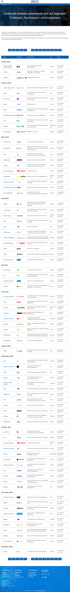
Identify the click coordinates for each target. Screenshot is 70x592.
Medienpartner (17, 575)
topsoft (4, 350)
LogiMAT (5, 165)
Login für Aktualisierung (19, 576)
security (5, 410)
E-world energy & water (8, 87)
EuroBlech (5, 475)
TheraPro (5, 72)
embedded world (7, 131)
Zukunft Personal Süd (8, 259)
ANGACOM (6, 313)
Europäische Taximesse (8, 497)
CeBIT (4, 302)
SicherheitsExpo (7, 340)
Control (5, 254)
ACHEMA (5, 307)
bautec (4, 93)
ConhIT (5, 226)
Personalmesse (6, 459)
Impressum (3, 576)
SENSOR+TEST (7, 335)
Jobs (2, 575)
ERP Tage (5, 329)
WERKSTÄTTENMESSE (9, 237)
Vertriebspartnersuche (32, 573)
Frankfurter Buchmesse (8, 443)
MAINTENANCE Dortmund (9, 115)
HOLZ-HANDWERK (8, 192)
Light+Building (6, 176)
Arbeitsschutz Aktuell (8, 465)
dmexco (5, 372)
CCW (4, 120)
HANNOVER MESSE (8, 243)
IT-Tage (5, 551)
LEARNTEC (6, 77)
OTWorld (5, 286)
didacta (5, 104)
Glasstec (5, 481)
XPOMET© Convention (8, 181)
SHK (4, 154)
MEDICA (5, 519)
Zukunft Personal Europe (9, 366)
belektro (5, 502)
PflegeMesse (6, 394)
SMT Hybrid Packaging (8, 296)
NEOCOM (5, 486)
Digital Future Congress (8, 513)
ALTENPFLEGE (7, 141)
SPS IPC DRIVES (7, 541)
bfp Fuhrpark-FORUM (8, 318)
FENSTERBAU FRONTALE (9, 187)
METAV (5, 109)
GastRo (5, 530)
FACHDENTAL (6, 421)
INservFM (5, 126)
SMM (4, 360)
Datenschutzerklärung (41, 590)
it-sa (4, 437)
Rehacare (5, 416)
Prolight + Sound (7, 215)
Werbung (16, 573)
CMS (4, 399)
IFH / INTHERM (7, 210)
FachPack (5, 405)
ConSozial (5, 508)
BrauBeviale (6, 524)
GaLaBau (5, 377)
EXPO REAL (6, 432)
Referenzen (3, 573)
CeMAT (5, 248)
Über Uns (3, 572)
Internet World (6, 148)
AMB (4, 388)
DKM (4, 470)
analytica (5, 203)
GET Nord (5, 535)
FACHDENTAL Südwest (8, 448)
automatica (5, 324)
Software (4, 4)
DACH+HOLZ (6, 98)
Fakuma (5, 454)
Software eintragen (18, 572)
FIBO (4, 221)
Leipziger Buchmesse (8, 170)
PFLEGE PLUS (6, 269)
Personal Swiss (6, 232)
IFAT (4, 275)
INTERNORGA (6, 160)
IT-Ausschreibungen (32, 572)
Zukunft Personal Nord (8, 280)
